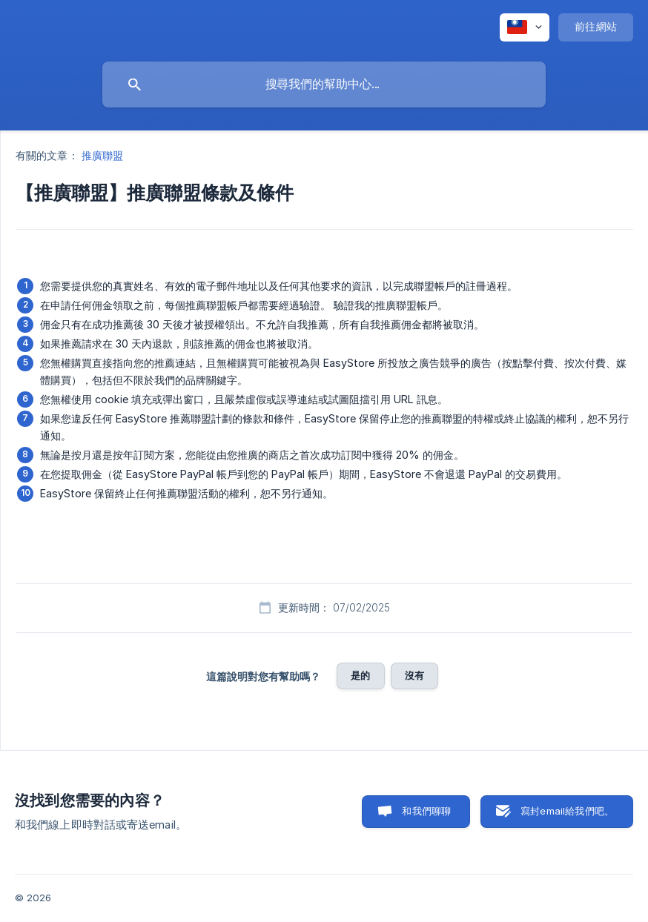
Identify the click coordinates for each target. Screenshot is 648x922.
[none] (524, 27)
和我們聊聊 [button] (426, 811)
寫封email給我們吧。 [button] (567, 811)
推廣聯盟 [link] (102, 155)
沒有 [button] (414, 675)
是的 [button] (360, 675)
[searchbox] (324, 84)
